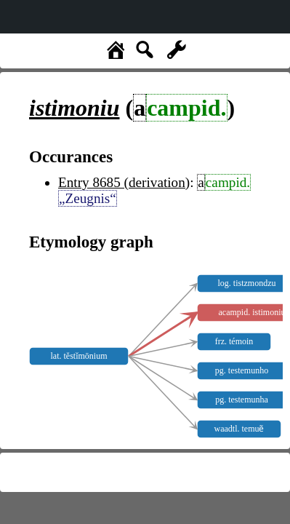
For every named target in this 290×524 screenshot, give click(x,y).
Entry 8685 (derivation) (124, 182)
